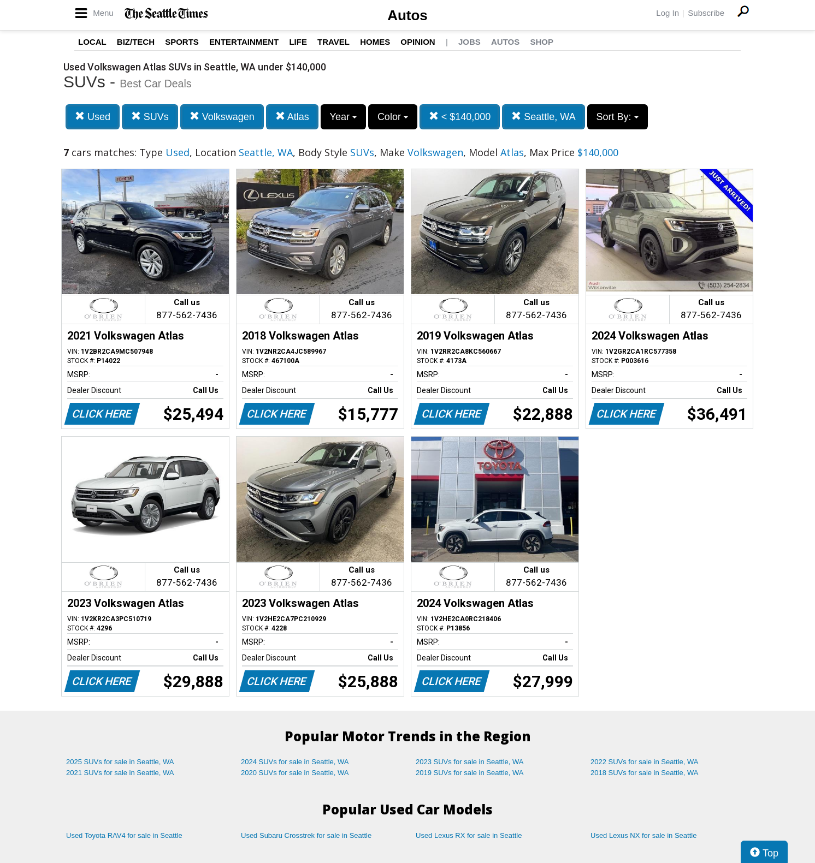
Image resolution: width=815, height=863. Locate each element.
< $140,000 (460, 116)
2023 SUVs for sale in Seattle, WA (470, 762)
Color (392, 116)
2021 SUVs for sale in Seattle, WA (120, 773)
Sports (182, 41)
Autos (407, 15)
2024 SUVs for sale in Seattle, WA (295, 762)
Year (343, 116)
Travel (333, 41)
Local (92, 41)
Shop (541, 41)
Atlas (292, 116)
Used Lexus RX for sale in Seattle (469, 835)
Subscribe (706, 12)
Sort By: (618, 116)
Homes (375, 41)
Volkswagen (222, 116)
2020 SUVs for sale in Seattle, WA (295, 773)
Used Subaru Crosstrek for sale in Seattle (306, 835)
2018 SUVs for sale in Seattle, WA (644, 773)
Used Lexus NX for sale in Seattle (643, 835)
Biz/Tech (136, 41)
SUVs (150, 116)
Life (298, 41)
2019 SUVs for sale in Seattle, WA (470, 773)
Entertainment (244, 41)
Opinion (417, 41)
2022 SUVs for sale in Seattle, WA (644, 762)
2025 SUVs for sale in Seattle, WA (120, 762)
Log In (667, 12)
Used (92, 116)
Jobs (469, 41)
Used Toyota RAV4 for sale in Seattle (124, 835)
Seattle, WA (543, 116)
